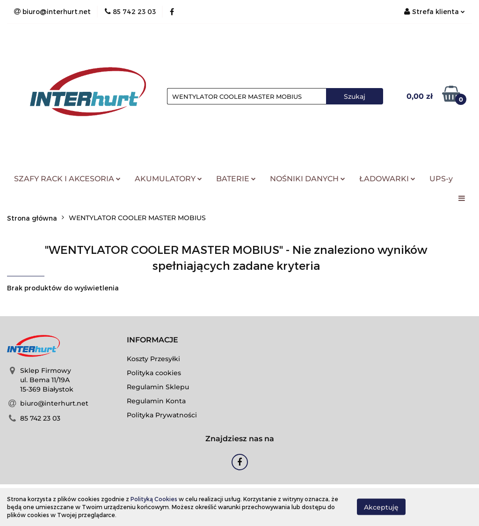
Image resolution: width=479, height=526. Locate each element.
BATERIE (236, 178)
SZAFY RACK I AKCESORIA (67, 178)
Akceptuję (381, 507)
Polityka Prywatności (162, 415)
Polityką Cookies (154, 499)
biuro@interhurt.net (54, 403)
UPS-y (441, 178)
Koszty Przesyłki (153, 359)
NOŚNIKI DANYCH (307, 178)
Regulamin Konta (156, 401)
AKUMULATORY (168, 178)
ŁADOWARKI (387, 178)
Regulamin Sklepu (158, 387)
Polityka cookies (154, 373)
